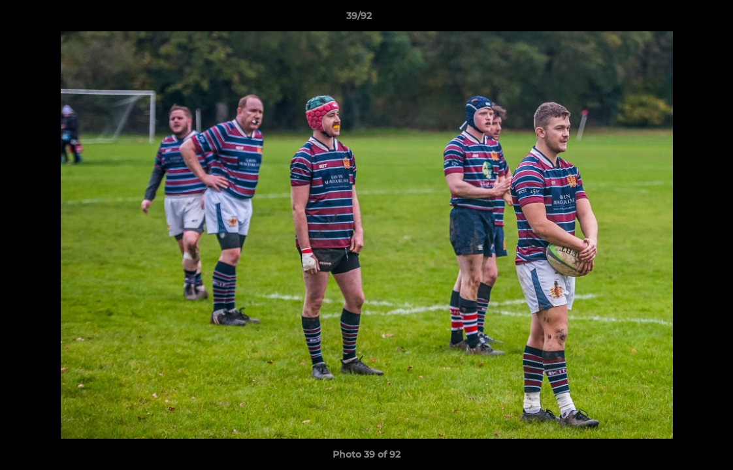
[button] (678, 19)
